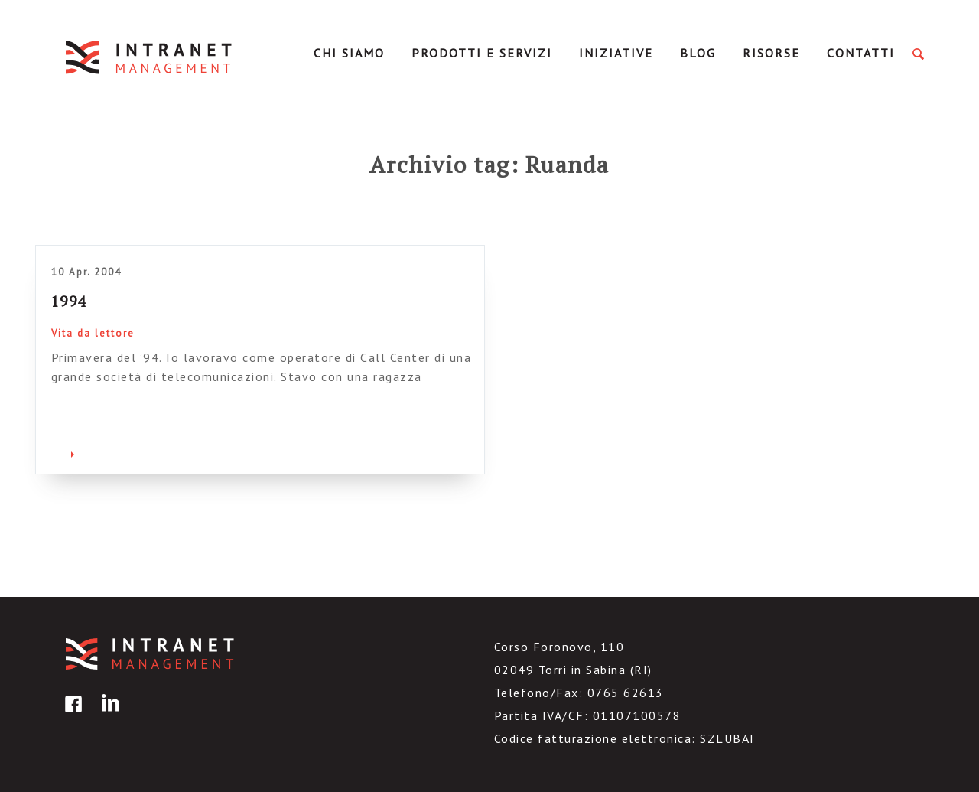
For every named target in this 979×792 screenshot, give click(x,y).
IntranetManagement (150, 57)
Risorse (771, 52)
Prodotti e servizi (481, 52)
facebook (71, 715)
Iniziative (616, 52)
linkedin (108, 715)
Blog (698, 52)
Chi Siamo (349, 52)
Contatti (861, 52)
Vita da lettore (93, 333)
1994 (68, 301)
